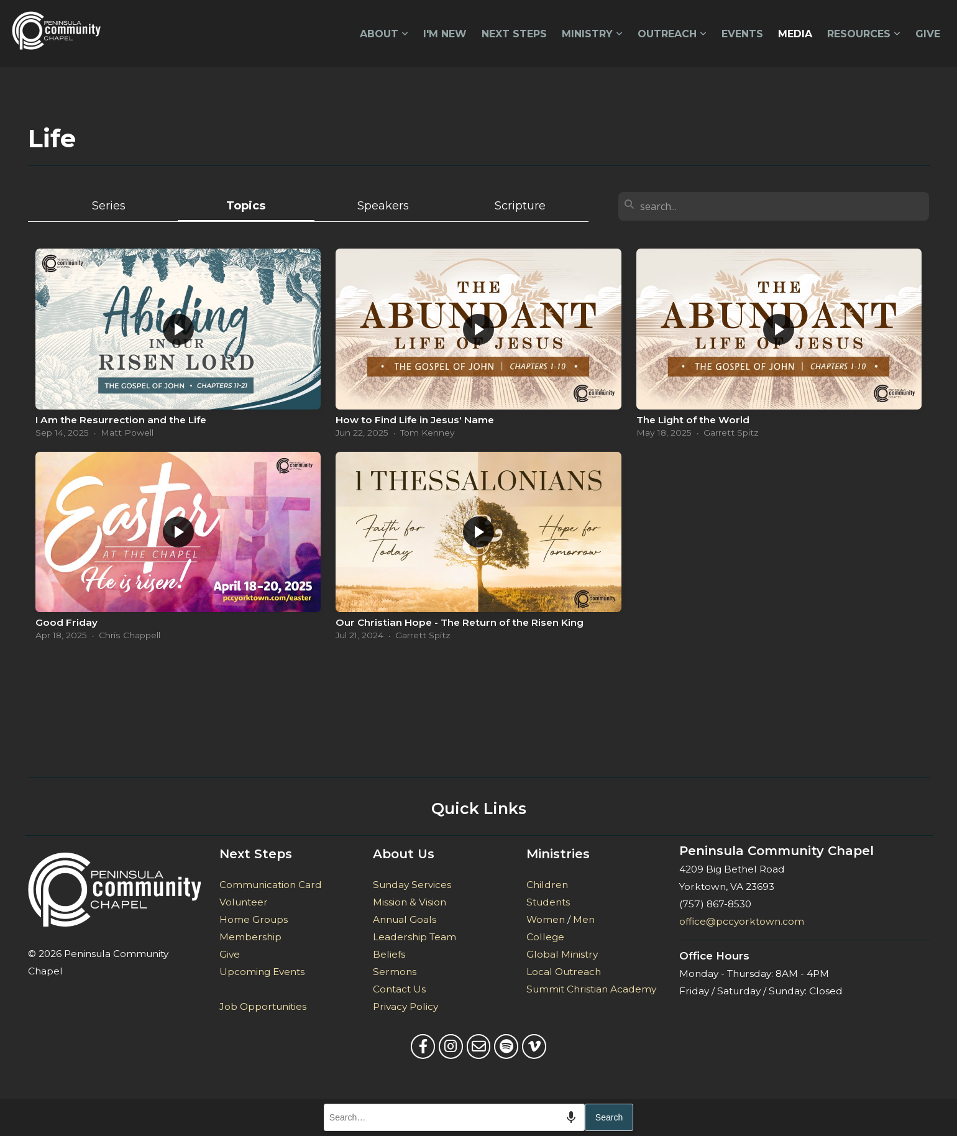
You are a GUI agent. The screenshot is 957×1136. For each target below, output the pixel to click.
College (545, 937)
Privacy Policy (405, 1006)
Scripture (520, 205)
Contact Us (399, 989)
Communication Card (270, 885)
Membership (250, 937)
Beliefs (389, 954)
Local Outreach (563, 972)
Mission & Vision (409, 902)
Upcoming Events (261, 972)
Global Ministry (562, 954)
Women (545, 919)
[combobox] (454, 1117)
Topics (245, 205)
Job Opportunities (262, 1006)
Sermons (394, 972)
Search (609, 1117)
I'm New (445, 34)
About (384, 34)
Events (742, 34)
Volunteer (243, 902)
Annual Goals (404, 919)
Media (795, 34)
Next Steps (514, 34)
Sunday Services (412, 885)
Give (927, 34)
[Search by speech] (571, 1117)
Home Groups (253, 919)
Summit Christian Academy (591, 989)
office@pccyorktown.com (741, 921)
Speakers (383, 205)
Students (548, 902)
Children (547, 885)
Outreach (672, 34)
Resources (863, 34)
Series (109, 205)
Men (584, 919)
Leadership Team (416, 937)
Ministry (592, 34)
